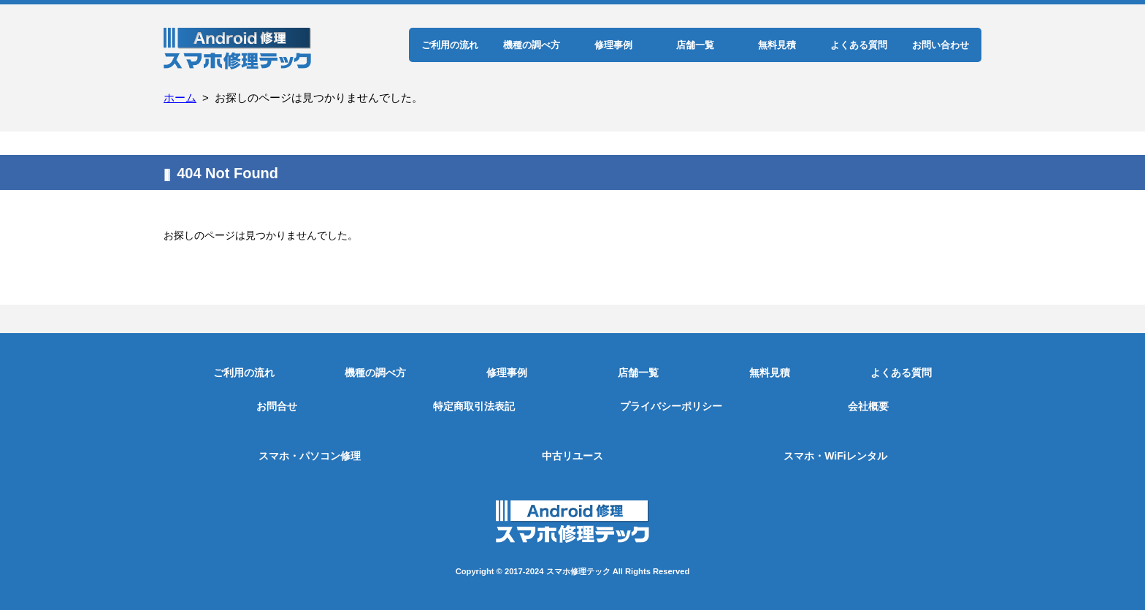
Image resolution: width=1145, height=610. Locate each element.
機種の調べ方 (531, 44)
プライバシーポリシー (671, 406)
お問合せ (276, 406)
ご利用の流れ (449, 44)
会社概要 (868, 406)
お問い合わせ (940, 44)
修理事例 (613, 44)
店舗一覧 (695, 44)
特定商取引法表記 (474, 406)
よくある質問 (858, 44)
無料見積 (777, 44)
